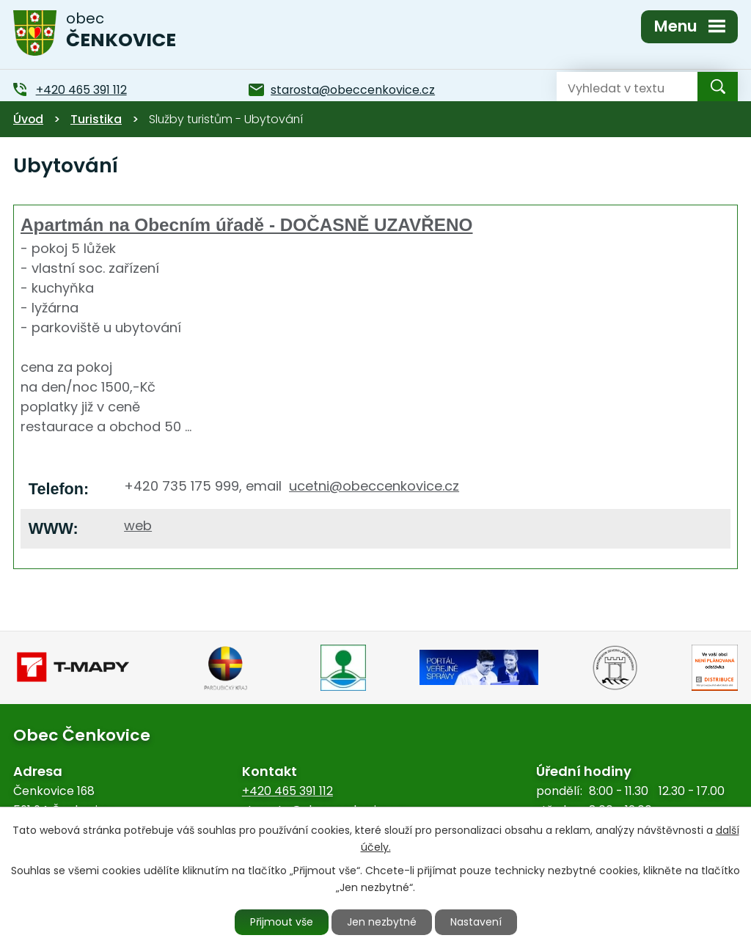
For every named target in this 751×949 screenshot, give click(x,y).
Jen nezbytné (382, 922)
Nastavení (476, 922)
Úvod (28, 119)
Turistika (96, 119)
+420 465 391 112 (287, 791)
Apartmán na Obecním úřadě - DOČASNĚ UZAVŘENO (247, 225)
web (138, 525)
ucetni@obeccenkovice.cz (374, 486)
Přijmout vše (281, 922)
